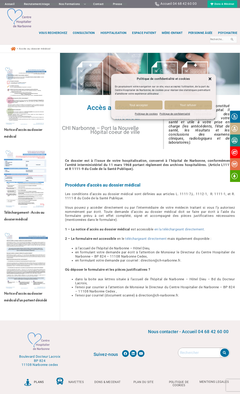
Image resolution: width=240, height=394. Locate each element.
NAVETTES (76, 382)
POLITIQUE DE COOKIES (179, 383)
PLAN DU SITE (143, 382)
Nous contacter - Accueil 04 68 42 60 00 (188, 331)
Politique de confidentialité (175, 114)
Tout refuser (188, 105)
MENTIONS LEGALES (214, 382)
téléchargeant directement (146, 239)
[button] (210, 79)
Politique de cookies (146, 114)
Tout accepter (138, 105)
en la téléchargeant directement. (179, 229)
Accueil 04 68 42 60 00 (178, 4)
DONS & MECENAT (107, 382)
